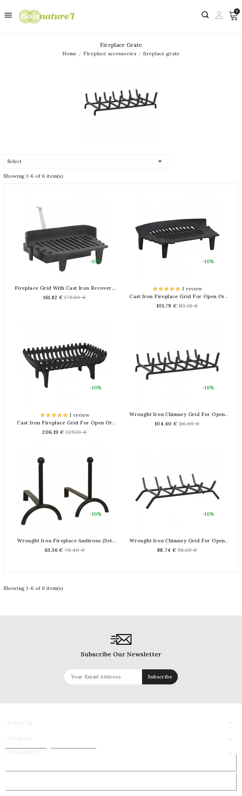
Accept (121, 782)
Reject (121, 763)
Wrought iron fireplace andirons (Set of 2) (64, 540)
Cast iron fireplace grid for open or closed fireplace (177, 296)
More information (25, 745)
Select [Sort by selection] (85, 160)
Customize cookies (73, 745)
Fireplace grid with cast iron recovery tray (65, 288)
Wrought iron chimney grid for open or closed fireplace (177, 414)
